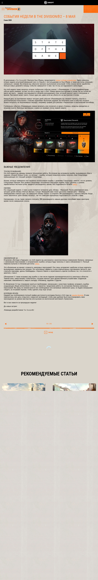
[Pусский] (49, 522)
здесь (75, 184)
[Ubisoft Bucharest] (27, 484)
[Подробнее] (10, 421)
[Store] (49, 548)
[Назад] (49, 332)
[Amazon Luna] (58, 493)
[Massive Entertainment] (27, 480)
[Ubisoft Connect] (49, 553)
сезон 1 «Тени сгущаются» (66, 80)
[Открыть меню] (3, 9)
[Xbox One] (58, 480)
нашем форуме (78, 295)
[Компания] (49, 557)
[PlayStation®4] (58, 484)
